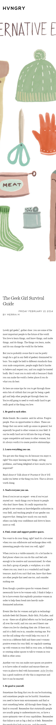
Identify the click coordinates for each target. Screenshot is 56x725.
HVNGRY (14, 8)
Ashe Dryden (46, 670)
